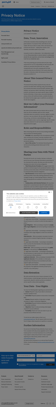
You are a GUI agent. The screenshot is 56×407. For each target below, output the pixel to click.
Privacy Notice (17, 201)
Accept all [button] (44, 212)
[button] (10, 212)
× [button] (51, 192)
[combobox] (49, 192)
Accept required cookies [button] (28, 212)
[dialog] (28, 203)
